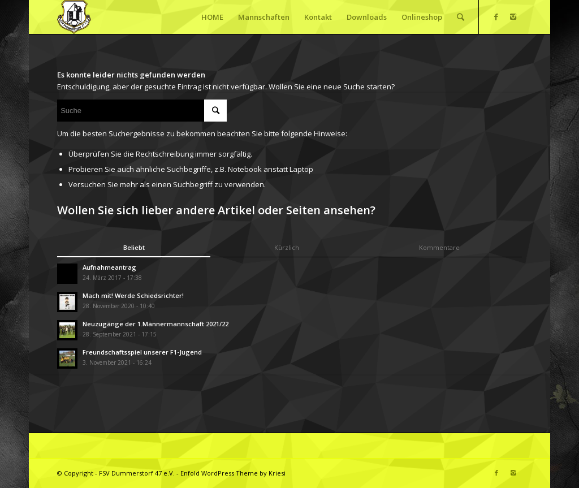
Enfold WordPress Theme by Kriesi (233, 473)
